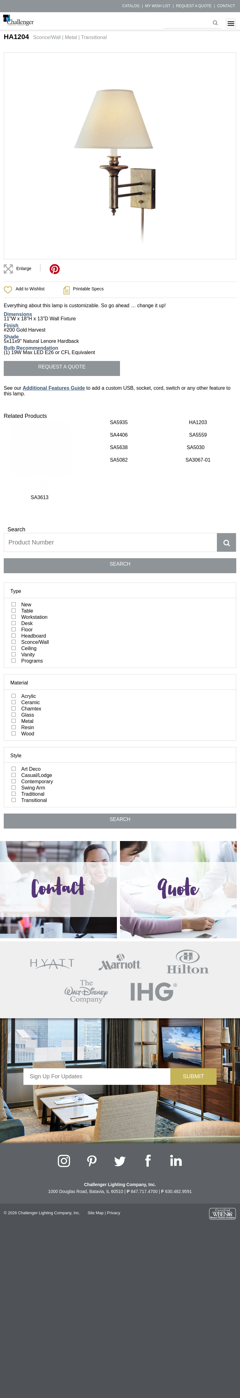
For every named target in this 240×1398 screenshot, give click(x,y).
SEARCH (120, 514)
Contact (226, 6)
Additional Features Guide (53, 388)
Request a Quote (194, 6)
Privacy (113, 1162)
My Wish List (157, 6)
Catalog (131, 6)
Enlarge (23, 268)
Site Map (95, 1162)
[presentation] (96, 1047)
